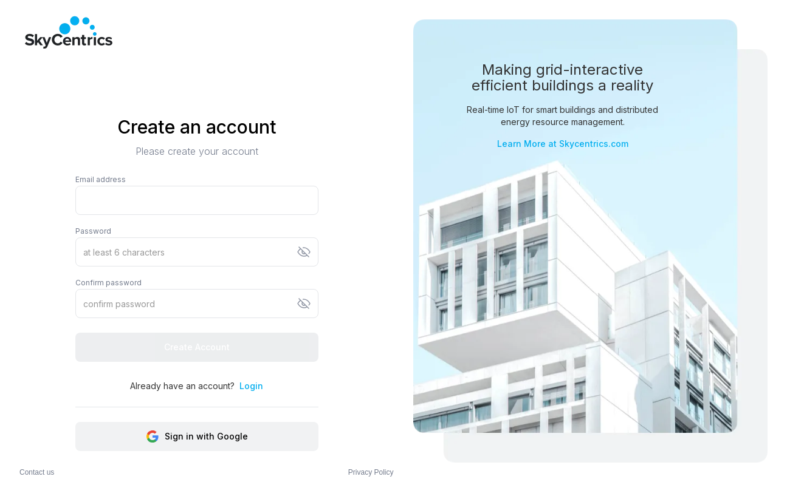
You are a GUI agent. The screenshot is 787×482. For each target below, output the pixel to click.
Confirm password (108, 282)
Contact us (36, 472)
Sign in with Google (196, 436)
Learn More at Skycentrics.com (562, 143)
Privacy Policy (371, 472)
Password (93, 231)
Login (251, 386)
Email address (100, 179)
